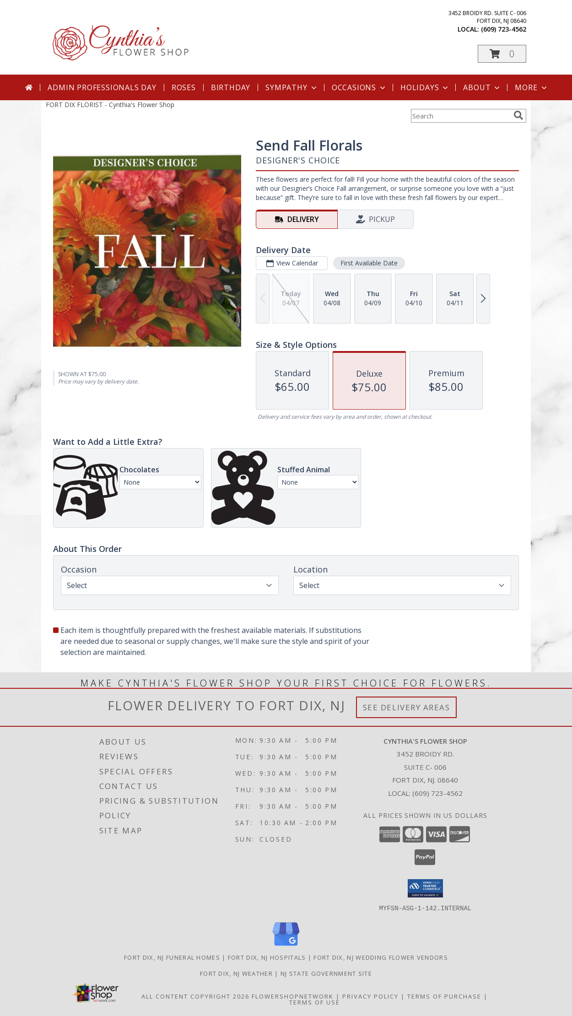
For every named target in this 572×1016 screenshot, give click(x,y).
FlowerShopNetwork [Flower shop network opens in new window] (293, 996)
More (531, 87)
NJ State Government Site (326, 973)
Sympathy (291, 87)
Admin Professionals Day (102, 87)
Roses (184, 87)
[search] (518, 115)
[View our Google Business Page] (286, 945)
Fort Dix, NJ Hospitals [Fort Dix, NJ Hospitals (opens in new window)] (267, 957)
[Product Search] (460, 115)
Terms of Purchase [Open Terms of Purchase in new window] (444, 996)
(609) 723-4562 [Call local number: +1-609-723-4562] (503, 29)
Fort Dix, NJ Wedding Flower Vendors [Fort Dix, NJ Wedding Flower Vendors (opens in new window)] (380, 957)
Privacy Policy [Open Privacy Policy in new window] (370, 996)
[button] (502, 54)
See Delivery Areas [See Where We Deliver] (406, 707)
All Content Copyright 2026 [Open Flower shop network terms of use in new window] (195, 996)
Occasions (359, 87)
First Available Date (369, 263)
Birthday (230, 87)
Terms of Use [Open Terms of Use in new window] (314, 1002)
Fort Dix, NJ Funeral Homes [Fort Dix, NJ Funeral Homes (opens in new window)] (172, 957)
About (482, 87)
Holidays (425, 87)
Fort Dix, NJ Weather (236, 973)
